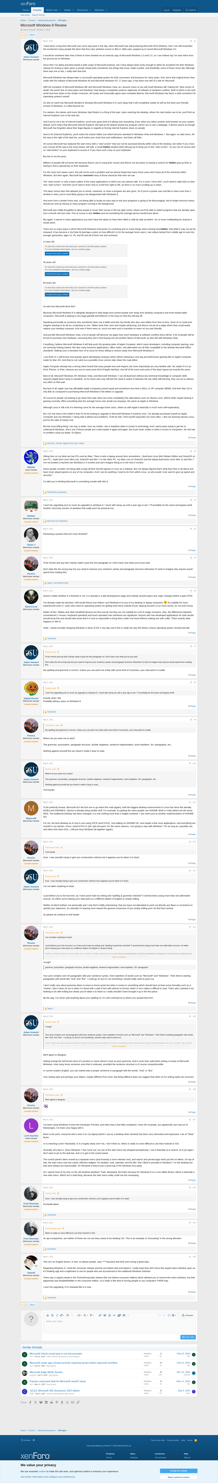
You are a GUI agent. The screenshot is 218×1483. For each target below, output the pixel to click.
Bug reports (51, 1366)
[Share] (191, 41)
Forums (37, 10)
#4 (195, 529)
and (57, 492)
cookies (42, 1471)
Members (99, 10)
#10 (194, 763)
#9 (195, 720)
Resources (82, 10)
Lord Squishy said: (53, 1228)
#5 (195, 558)
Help (183, 1440)
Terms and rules (158, 1440)
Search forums (38, 15)
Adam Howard (29, 30)
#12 (194, 842)
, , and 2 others (65, 443)
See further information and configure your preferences (48, 1476)
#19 (194, 1223)
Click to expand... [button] (119, 957)
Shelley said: (50, 688)
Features (134, 1457)
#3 (195, 500)
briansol (187, 1375)
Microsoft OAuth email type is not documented (56, 1353)
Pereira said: (50, 652)
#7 (195, 646)
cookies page (84, 249)
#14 (194, 927)
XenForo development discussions (60, 1394)
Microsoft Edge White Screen (46, 1372)
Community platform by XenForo (109, 1446)
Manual (187, 1457)
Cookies (26, 1440)
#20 (194, 1257)
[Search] (190, 10)
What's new (52, 10)
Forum (109, 1457)
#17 (194, 1120)
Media (67, 10)
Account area (160, 1457)
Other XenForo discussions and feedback (62, 1357)
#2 (195, 451)
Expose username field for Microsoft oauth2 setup (58, 1381)
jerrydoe (33, 1375)
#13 (194, 871)
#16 (194, 1089)
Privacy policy (173, 1440)
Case (32, 1394)
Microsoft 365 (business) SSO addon (59, 1390)
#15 (194, 1016)
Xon (31, 1357)
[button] (60, 10)
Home (26, 10)
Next (32, 35)
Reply (193, 437)
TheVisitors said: (52, 725)
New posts (25, 15)
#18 (194, 1187)
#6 (195, 591)
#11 (194, 802)
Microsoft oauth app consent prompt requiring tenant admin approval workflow (74, 1362)
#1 (195, 41)
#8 (195, 682)
